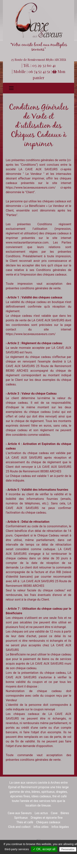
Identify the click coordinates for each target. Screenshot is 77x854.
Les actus (41, 813)
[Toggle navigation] (11, 88)
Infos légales (60, 827)
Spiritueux (21, 817)
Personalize (67, 849)
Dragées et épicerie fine (46, 817)
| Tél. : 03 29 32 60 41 (38, 65)
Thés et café (24, 822)
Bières (65, 813)
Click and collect (19, 827)
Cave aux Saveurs (20, 813)
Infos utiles (41, 827)
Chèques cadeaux (48, 822)
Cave (54, 813)
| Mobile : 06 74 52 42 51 (31, 71)
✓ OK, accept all (44, 849)
